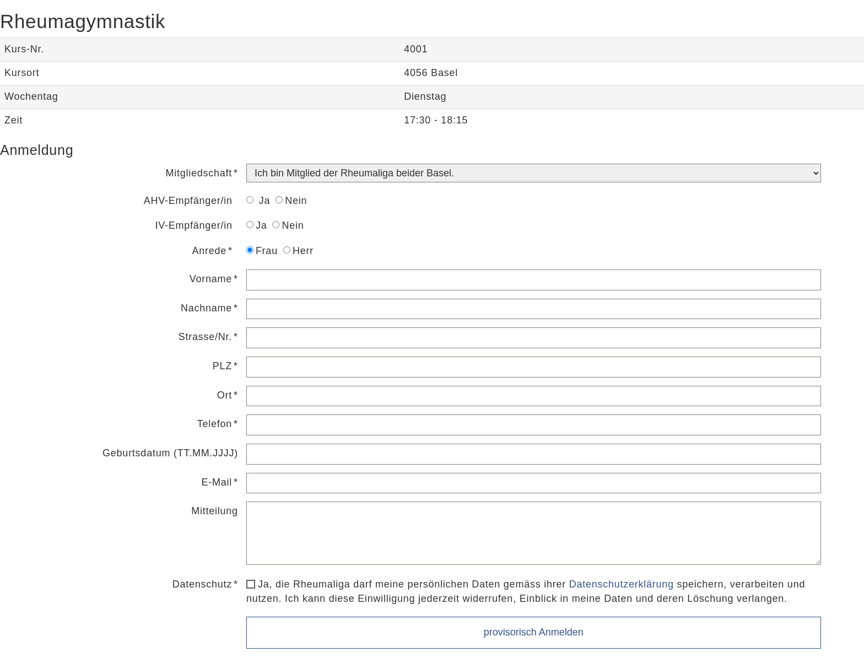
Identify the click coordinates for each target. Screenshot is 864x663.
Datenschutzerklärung (621, 584)
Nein (291, 200)
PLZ (222, 365)
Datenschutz (202, 584)
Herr (298, 250)
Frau (262, 250)
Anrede (209, 250)
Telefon (214, 423)
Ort (224, 395)
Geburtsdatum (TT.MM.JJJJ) (170, 453)
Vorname (211, 278)
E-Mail (217, 482)
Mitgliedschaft (199, 173)
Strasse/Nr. (205, 336)
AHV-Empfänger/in (188, 200)
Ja (258, 200)
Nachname (206, 308)
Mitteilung (214, 510)
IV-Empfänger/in (194, 225)
